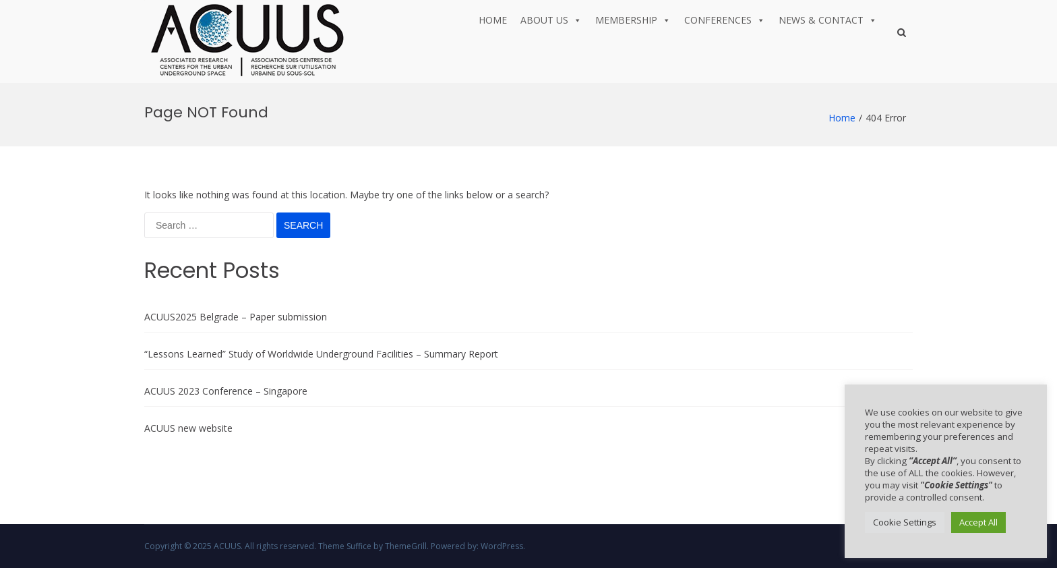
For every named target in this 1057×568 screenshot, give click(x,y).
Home (493, 19)
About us (551, 20)
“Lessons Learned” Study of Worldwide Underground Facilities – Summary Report (321, 353)
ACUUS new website (188, 428)
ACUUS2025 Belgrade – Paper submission (235, 316)
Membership (633, 20)
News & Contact (828, 20)
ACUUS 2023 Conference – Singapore (225, 391)
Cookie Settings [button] (904, 522)
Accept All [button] (978, 522)
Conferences (724, 20)
